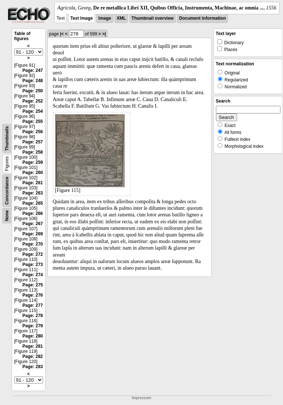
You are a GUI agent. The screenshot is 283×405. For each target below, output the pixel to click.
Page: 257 (32, 141)
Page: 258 (32, 152)
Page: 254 (32, 111)
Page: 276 (32, 295)
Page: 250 (32, 90)
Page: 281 (32, 346)
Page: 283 (32, 366)
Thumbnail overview (153, 18)
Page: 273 (32, 264)
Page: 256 (32, 131)
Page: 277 (32, 305)
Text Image (81, 18)
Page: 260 (32, 172)
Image (104, 18)
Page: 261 (32, 182)
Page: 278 (32, 315)
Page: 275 (32, 285)
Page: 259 (32, 162)
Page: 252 (32, 101)
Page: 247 (32, 70)
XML (121, 18)
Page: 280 (32, 336)
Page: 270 (32, 244)
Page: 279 (32, 325)
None (6, 215)
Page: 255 (32, 121)
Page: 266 (32, 213)
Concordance (6, 191)
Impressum (141, 398)
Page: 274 (32, 274)
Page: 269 (32, 233)
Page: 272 (32, 254)
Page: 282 (32, 356)
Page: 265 (32, 203)
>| (104, 33)
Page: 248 (32, 80)
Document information (202, 18)
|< (62, 33)
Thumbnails (6, 138)
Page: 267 (32, 223)
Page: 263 (32, 193)
